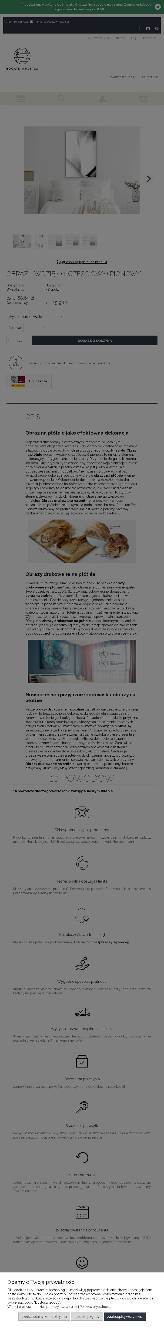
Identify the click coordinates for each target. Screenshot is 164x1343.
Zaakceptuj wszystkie (124, 1316)
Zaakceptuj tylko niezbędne (44, 1316)
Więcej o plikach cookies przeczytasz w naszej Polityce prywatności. (59, 1307)
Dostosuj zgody (86, 1316)
